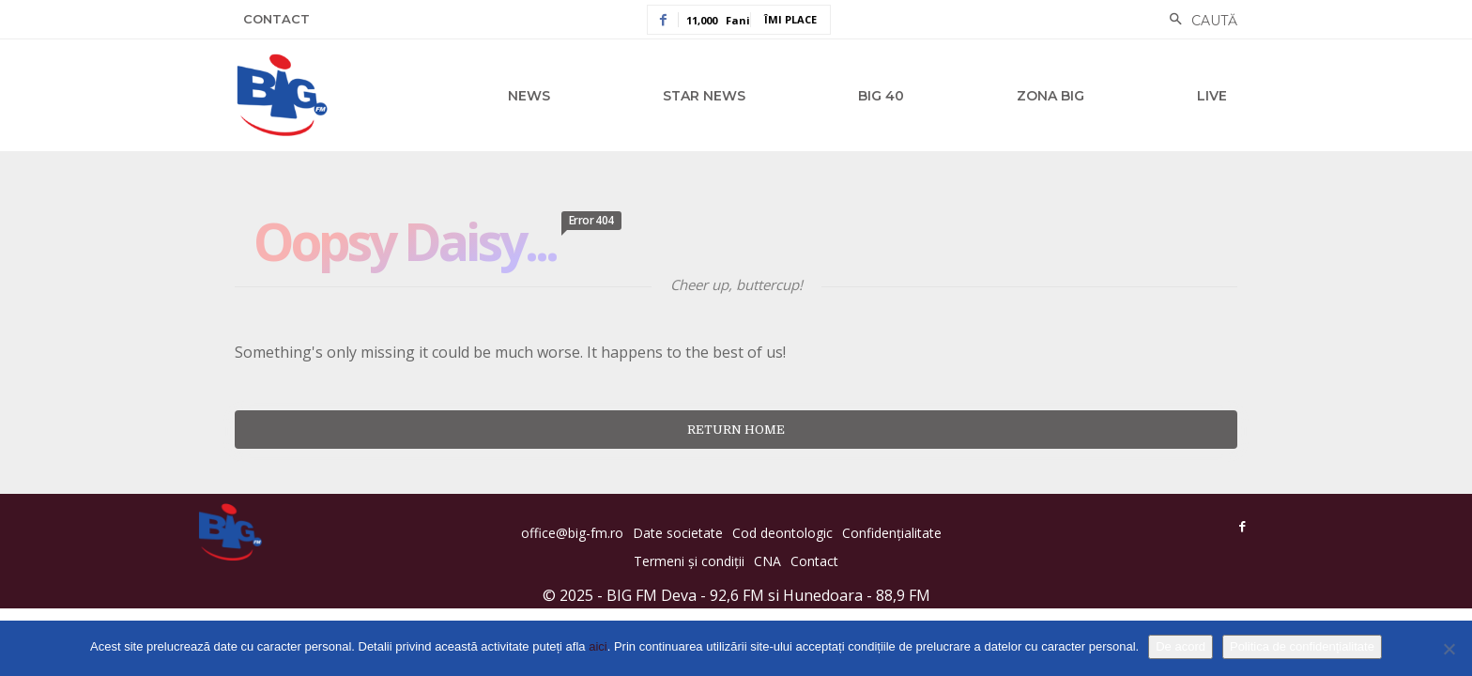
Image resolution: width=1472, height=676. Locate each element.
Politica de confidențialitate (1302, 646)
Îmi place (790, 19)
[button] (1198, 21)
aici (598, 646)
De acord (1180, 646)
